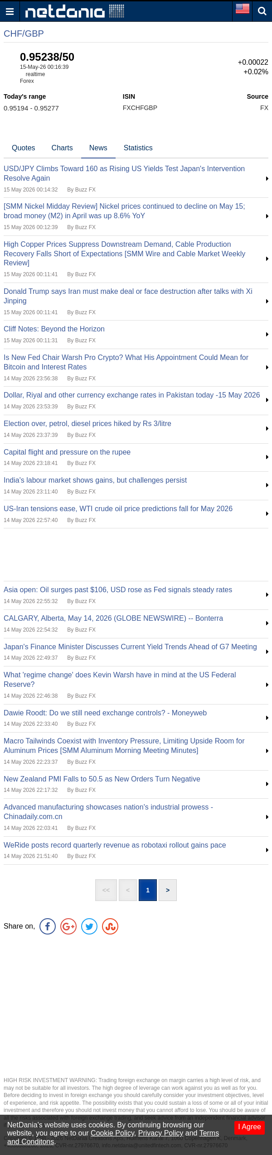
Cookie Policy (112, 1133)
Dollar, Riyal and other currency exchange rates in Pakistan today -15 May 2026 (132, 395)
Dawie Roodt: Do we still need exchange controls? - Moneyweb (105, 713)
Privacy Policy (161, 1133)
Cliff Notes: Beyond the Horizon (54, 329)
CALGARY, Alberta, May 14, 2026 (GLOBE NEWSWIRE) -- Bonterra (113, 618)
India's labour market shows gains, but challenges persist (95, 480)
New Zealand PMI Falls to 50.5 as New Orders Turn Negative (102, 779)
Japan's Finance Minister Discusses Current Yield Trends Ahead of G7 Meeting (130, 647)
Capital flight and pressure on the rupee (67, 452)
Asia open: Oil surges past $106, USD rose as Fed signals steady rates (118, 590)
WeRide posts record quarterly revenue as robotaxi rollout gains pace (115, 845)
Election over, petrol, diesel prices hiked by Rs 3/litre (87, 423)
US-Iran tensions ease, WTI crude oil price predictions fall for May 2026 (118, 509)
